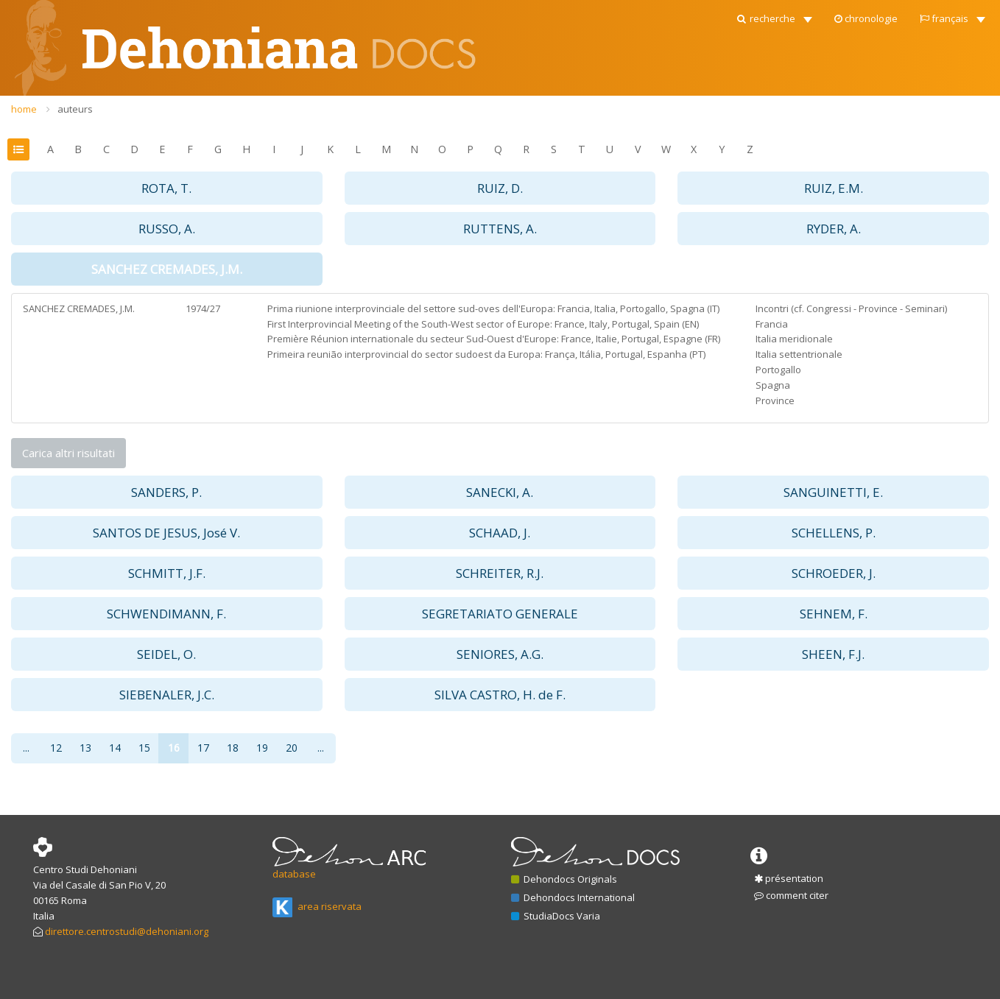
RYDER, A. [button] (833, 228)
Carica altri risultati (68, 452)
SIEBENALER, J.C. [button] (166, 694)
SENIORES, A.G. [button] (500, 654)
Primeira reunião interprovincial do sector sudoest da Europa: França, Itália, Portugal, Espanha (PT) (486, 354)
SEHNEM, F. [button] (833, 613)
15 (144, 748)
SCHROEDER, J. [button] (834, 573)
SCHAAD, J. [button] (499, 532)
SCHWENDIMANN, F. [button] (166, 613)
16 (174, 748)
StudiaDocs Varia (555, 915)
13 (85, 748)
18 (233, 748)
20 (291, 748)
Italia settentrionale (799, 354)
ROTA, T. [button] (166, 188)
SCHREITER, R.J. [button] (499, 573)
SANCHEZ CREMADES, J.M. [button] (166, 269)
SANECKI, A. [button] (499, 492)
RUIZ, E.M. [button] (833, 188)
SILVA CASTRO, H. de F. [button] (500, 694)
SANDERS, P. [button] (166, 492)
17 (203, 748)
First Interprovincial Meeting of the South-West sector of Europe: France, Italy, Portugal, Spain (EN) (483, 324)
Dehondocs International (573, 897)
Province (775, 400)
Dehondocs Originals (564, 879)
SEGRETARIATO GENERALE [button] (500, 613)
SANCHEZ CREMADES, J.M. (79, 308)
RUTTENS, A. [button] (500, 228)
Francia (772, 324)
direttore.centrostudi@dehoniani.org (126, 931)
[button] (773, 14)
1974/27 (203, 308)
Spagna (773, 385)
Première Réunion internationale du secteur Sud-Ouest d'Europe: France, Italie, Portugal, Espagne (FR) (493, 338)
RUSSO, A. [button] (166, 228)
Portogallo (778, 369)
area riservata (317, 906)
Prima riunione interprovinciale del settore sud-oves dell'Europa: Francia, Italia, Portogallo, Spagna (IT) (493, 308)
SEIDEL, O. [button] (166, 654)
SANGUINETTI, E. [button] (833, 492)
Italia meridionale (794, 338)
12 (56, 748)
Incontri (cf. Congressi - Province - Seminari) (851, 308)
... (26, 748)
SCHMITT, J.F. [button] (166, 573)
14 (115, 748)
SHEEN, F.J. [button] (833, 654)
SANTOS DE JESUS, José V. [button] (166, 532)
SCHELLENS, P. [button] (834, 532)
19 (262, 748)
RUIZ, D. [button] (500, 188)
